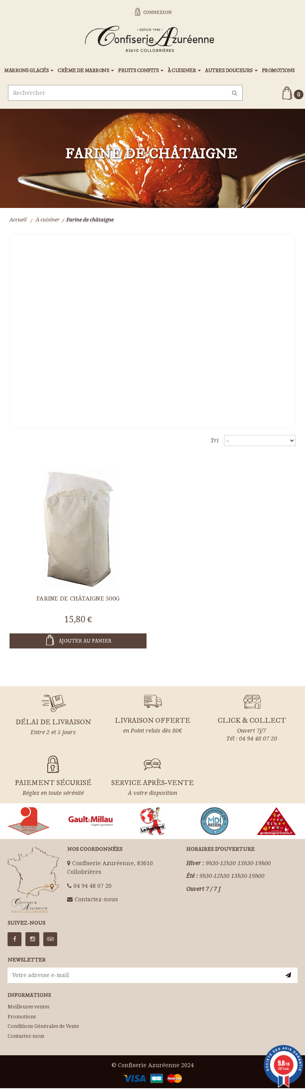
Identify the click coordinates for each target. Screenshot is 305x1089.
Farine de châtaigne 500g (78, 599)
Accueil (18, 220)
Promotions (22, 1017)
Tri (214, 441)
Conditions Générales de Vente (43, 1027)
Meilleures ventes (28, 1007)
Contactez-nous (96, 900)
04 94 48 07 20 (92, 886)
